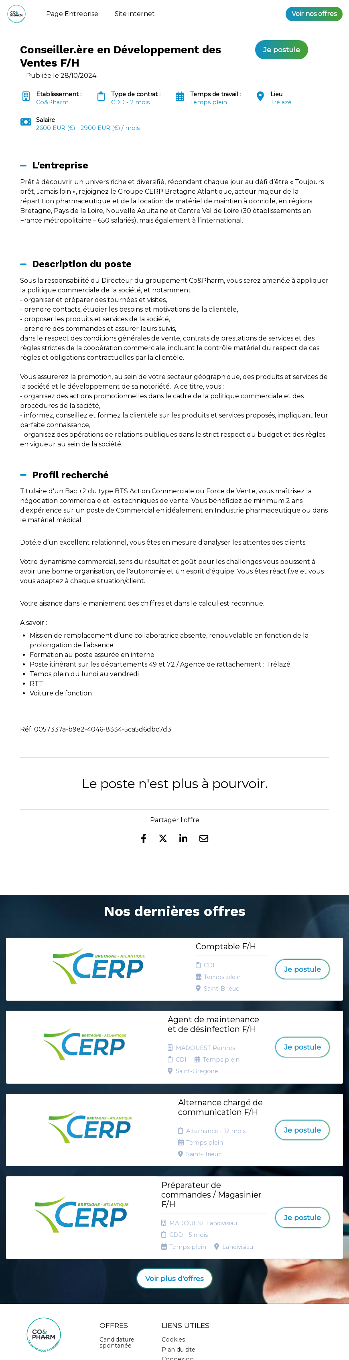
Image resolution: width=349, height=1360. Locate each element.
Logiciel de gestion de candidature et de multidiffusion (174, 1345)
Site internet (135, 14)
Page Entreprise (72, 14)
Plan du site (178, 1240)
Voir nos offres (314, 14)
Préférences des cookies (179, 1269)
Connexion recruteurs (178, 1253)
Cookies (173, 1230)
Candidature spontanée (116, 1233)
